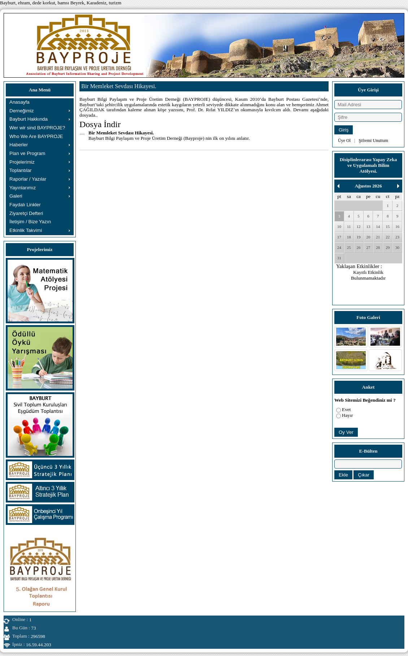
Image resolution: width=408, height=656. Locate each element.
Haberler (18, 144)
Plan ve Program (27, 153)
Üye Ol (344, 140)
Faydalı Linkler (25, 204)
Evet (346, 409)
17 (339, 237)
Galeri (15, 196)
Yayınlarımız (22, 187)
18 (349, 237)
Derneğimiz (21, 110)
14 (378, 226)
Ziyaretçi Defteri (26, 213)
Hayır (347, 415)
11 (349, 226)
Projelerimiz (22, 162)
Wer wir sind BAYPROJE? (37, 127)
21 (378, 237)
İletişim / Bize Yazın (30, 221)
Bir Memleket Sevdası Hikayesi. (121, 132)
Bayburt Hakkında (28, 119)
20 (368, 237)
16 (397, 226)
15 (388, 226)
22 (388, 237)
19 (359, 237)
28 (378, 247)
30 (397, 247)
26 (359, 247)
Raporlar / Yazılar (27, 179)
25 (349, 247)
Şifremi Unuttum (373, 140)
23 (397, 237)
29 (388, 247)
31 (339, 258)
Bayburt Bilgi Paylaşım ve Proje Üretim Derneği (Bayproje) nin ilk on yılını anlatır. (169, 138)
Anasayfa (19, 102)
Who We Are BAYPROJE (36, 136)
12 (359, 226)
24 (339, 247)
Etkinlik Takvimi (25, 230)
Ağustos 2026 (368, 186)
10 (339, 226)
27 (368, 247)
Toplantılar (20, 170)
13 (368, 226)
